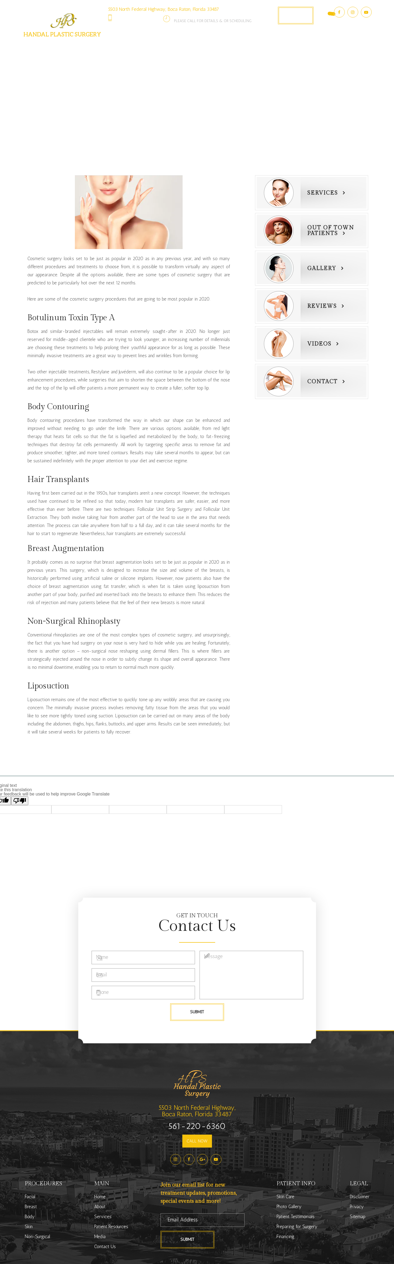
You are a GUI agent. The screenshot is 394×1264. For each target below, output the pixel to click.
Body (30, 1216)
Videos (319, 344)
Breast (31, 1206)
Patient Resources (111, 1226)
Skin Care (285, 1196)
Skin (29, 1226)
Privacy (357, 1206)
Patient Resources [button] (192, 46)
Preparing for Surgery (297, 1226)
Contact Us (309, 46)
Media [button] (278, 46)
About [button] (117, 46)
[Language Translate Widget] (323, 10)
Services (322, 193)
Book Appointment (296, 15)
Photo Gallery (242, 46)
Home (100, 1196)
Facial (30, 1196)
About (100, 1206)
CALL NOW (197, 1141)
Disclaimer (359, 1196)
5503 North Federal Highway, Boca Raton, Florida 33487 (163, 9)
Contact (322, 381)
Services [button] (147, 46)
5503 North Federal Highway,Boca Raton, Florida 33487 (197, 1111)
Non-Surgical (37, 1236)
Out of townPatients (330, 231)
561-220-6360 (139, 17)
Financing (285, 1236)
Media (100, 1236)
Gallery (321, 268)
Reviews (322, 306)
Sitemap (357, 1216)
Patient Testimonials (296, 1216)
